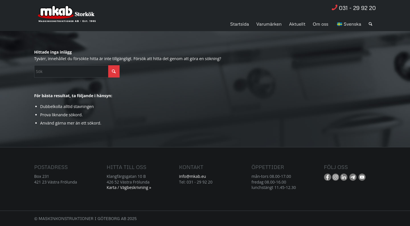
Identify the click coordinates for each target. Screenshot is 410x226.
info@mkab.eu (192, 176)
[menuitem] (239, 24)
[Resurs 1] (67, 16)
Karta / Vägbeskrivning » (128, 187)
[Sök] (370, 24)
